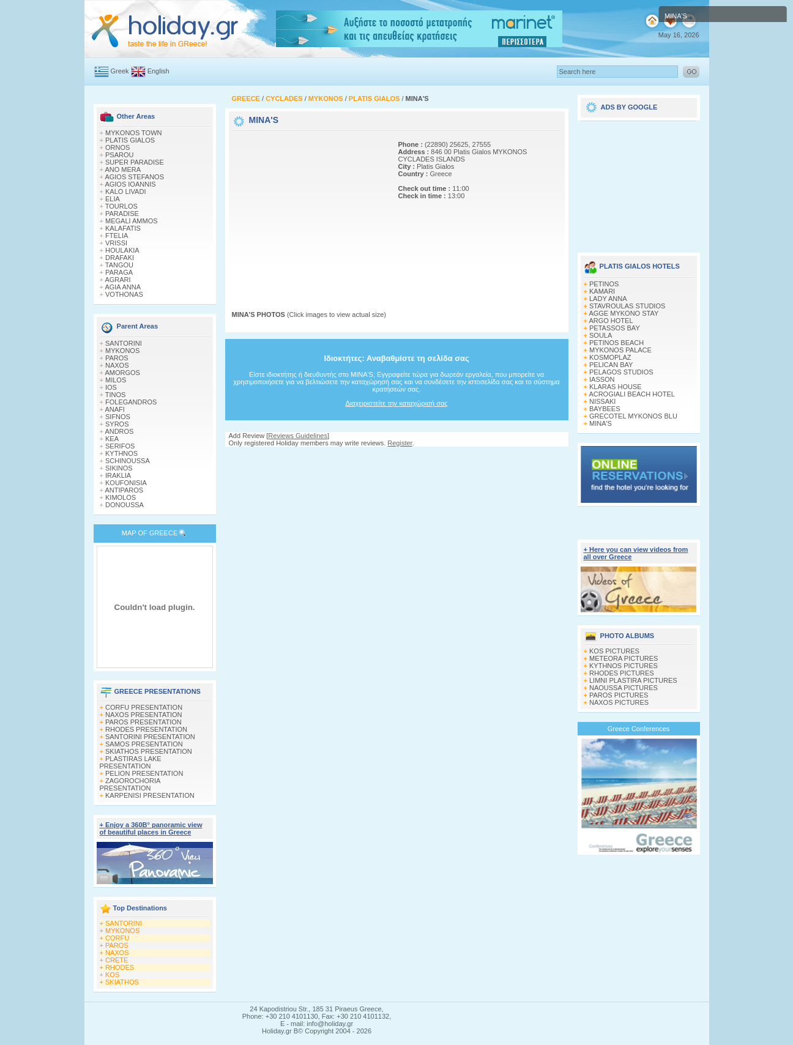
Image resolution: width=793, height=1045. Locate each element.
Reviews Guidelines (297, 435)
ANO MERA (123, 169)
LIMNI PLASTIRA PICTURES (633, 680)
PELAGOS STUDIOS (621, 372)
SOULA (600, 335)
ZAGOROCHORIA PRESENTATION (130, 784)
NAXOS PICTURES (619, 702)
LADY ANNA (608, 298)
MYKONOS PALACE (620, 350)
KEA (112, 438)
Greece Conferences (639, 728)
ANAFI (114, 409)
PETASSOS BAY (614, 328)
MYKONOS (122, 350)
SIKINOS (119, 468)
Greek (120, 71)
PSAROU (119, 154)
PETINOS (604, 284)
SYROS (117, 424)
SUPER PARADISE (134, 162)
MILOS (115, 380)
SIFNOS (117, 416)
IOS (111, 387)
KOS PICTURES (614, 651)
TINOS (115, 394)
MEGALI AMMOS (131, 221)
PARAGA (119, 272)
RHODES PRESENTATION (146, 729)
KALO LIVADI (125, 191)
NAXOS (117, 365)
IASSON (602, 379)
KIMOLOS (120, 497)
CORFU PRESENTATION (143, 707)
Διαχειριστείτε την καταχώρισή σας (396, 403)
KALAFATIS (123, 228)
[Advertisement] (308, 209)
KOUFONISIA (126, 482)
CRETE (116, 960)
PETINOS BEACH (616, 342)
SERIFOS (120, 446)
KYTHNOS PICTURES (623, 665)
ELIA (112, 199)
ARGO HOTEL (611, 320)
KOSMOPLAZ (610, 357)
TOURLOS (121, 206)
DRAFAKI (119, 257)
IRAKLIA (118, 475)
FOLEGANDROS (131, 402)
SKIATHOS (122, 982)
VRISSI (116, 243)
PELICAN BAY (611, 364)
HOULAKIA (122, 250)
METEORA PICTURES (623, 658)
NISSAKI (602, 401)
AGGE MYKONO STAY (623, 313)
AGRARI (117, 279)
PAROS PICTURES (618, 695)
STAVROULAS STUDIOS (627, 306)
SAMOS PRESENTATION (144, 744)
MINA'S (600, 423)
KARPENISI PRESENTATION (150, 795)
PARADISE (122, 213)
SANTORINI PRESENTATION (150, 736)
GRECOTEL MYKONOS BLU (633, 416)
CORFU (117, 938)
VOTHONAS (124, 294)
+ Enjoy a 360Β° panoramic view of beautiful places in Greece (151, 828)
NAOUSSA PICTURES (623, 687)
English (158, 71)
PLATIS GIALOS (130, 140)
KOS (112, 974)
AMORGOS (122, 372)
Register (399, 443)
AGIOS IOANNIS (130, 184)
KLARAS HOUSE (615, 386)
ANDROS (119, 431)
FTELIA (116, 235)
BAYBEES (604, 408)
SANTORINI (123, 343)
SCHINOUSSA (127, 460)
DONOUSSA (124, 504)
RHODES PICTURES (621, 673)
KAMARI (602, 291)
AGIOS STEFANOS (134, 176)
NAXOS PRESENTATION (143, 714)
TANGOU (119, 265)
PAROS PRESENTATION (143, 722)
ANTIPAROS (124, 490)
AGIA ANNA (123, 287)
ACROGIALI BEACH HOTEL (632, 394)
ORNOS (117, 147)
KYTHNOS (121, 453)
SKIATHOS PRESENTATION (148, 751)
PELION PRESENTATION (144, 773)
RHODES (119, 967)
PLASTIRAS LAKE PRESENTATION (131, 762)
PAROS (116, 358)
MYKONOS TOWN (133, 132)
